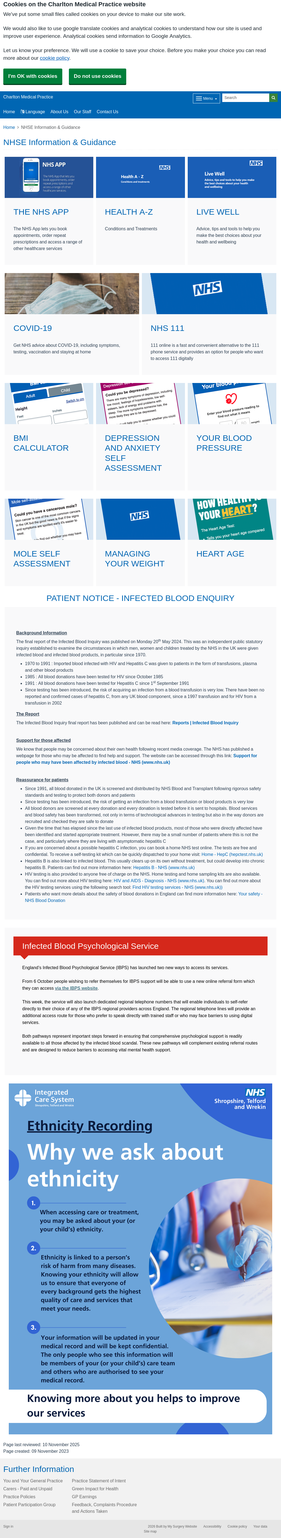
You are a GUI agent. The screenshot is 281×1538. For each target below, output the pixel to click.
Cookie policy (237, 1526)
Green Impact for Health (95, 1488)
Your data (260, 1526)
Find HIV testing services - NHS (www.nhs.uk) (177, 887)
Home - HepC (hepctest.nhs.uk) (232, 854)
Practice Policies (19, 1496)
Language (33, 111)
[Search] (245, 97)
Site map (150, 1531)
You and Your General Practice (33, 1481)
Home (9, 127)
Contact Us (108, 111)
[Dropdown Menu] (206, 98)
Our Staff (82, 111)
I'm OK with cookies (32, 76)
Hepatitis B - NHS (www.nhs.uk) (164, 867)
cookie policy (54, 58)
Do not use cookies (97, 76)
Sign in (8, 1526)
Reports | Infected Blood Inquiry (205, 722)
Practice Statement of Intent (99, 1481)
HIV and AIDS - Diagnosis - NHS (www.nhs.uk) (159, 880)
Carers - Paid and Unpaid (27, 1488)
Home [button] (9, 111)
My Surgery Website (182, 1526)
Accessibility (212, 1526)
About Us (59, 111)
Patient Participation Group (29, 1504)
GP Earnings (84, 1496)
